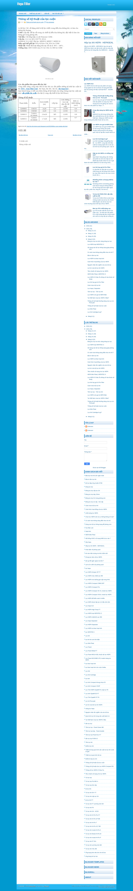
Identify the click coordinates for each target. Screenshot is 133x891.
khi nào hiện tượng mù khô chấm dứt (96, 553)
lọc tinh (87, 678)
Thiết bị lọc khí (36, 12)
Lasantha (98, 886)
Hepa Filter (23, 3)
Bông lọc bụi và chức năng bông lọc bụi (99, 241)
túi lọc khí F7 (89, 800)
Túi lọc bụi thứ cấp (91, 785)
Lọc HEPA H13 (88, 84)
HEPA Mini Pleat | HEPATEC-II (96, 274)
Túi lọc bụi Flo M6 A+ (91, 781)
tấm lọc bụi (88, 723)
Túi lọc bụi (88, 777)
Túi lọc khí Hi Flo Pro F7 (92, 815)
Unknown (90, 426)
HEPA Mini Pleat (90, 534)
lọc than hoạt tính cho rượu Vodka (95, 667)
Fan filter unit (89, 528)
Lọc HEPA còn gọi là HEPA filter (103, 124)
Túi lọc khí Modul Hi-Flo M (93, 834)
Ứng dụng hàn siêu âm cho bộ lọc (95, 852)
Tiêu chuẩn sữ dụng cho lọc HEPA (97, 271)
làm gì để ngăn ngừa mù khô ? (94, 561)
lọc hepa (88, 568)
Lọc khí (87, 636)
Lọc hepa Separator (91, 621)
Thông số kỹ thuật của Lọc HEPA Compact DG (99, 766)
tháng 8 (90, 316)
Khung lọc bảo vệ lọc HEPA (93, 557)
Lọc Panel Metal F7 (91, 651)
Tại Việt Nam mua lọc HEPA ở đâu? (98, 298)
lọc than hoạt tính (90, 663)
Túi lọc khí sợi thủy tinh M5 (93, 845)
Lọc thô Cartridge (90, 675)
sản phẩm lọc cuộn (29, 93)
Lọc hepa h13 (89, 606)
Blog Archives (105, 33)
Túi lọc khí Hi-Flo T (91, 822)
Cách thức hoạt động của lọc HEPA (98, 261)
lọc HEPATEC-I (90, 632)
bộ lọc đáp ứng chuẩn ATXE (93, 483)
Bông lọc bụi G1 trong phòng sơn (95, 498)
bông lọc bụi (89, 487)
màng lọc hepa (89, 708)
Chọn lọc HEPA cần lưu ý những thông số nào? (99, 517)
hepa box (88, 531)
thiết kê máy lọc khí (91, 759)
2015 (87, 229)
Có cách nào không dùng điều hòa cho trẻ (97, 520)
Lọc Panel (88, 647)
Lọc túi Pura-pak (90, 701)
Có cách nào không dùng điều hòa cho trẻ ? (100, 252)
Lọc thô (87, 671)
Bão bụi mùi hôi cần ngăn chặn (94, 475)
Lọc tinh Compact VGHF (92, 686)
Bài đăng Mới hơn (23, 135)
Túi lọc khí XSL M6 (91, 849)
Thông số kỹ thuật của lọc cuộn (37, 19)
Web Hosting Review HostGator (107, 887)
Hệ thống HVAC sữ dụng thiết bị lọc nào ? (98, 538)
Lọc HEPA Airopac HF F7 (93, 572)
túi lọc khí (88, 789)
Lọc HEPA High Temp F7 (92, 609)
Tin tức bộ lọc (58, 12)
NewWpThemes (81, 886)
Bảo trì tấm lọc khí (92, 255)
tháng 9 (90, 239)
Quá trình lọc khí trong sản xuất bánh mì (97, 716)
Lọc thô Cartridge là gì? (100, 139)
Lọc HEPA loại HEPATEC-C (95, 244)
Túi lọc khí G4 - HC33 (92, 811)
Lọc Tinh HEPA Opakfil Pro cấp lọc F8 (96, 690)
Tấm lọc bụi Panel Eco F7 (93, 735)
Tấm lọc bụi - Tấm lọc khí (95, 291)
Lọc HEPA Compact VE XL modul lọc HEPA (98, 591)
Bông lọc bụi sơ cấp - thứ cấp (94, 502)
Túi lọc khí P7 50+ (90, 841)
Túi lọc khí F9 (89, 807)
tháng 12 (90, 230)
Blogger (103, 467)
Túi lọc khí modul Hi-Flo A (93, 830)
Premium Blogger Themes (108, 886)
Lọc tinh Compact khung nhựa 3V (95, 682)
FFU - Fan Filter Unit (29, 89)
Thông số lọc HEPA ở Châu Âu (94, 770)
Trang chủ (111, 5)
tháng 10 (90, 236)
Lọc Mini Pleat (91, 309)
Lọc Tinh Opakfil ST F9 (92, 697)
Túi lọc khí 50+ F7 (90, 792)
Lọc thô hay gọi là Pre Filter (101, 167)
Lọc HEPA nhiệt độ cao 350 (93, 617)
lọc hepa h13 (63, 89)
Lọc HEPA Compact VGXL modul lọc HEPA (98, 594)
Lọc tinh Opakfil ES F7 (92, 693)
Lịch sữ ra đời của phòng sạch (94, 564)
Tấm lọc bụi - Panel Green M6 (94, 727)
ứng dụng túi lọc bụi (91, 856)
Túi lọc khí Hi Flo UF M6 (92, 819)
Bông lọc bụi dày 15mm (92, 494)
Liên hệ (46, 13)
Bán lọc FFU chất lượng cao (102, 208)
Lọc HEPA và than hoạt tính (95, 258)
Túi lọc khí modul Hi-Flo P (93, 837)
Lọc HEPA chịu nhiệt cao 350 (94, 576)
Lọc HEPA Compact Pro (92, 587)
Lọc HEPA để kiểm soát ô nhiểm (95, 598)
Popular (88, 33)
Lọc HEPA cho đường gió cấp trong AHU (97, 579)
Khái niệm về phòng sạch (92, 549)
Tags (95, 33)
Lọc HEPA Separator (91, 624)
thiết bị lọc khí (89, 746)
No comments (50, 22)
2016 (87, 226)
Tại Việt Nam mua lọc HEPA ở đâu (95, 720)
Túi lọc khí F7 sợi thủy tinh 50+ (94, 804)
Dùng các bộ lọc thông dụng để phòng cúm (98, 524)
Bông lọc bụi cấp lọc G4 (92, 490)
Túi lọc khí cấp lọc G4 (92, 796)
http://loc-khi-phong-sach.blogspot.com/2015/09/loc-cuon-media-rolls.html (47, 126)
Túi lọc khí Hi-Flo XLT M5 (93, 826)
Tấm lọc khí (88, 742)
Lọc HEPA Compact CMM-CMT (94, 583)
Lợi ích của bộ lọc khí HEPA (95, 268)
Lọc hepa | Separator (93, 288)
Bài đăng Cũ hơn (77, 135)
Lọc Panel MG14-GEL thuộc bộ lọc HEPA (98, 654)
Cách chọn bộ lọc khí (93, 285)
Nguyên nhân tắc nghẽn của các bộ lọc (99, 265)
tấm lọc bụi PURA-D (91, 738)
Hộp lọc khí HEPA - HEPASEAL (98, 42)
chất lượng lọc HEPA (91, 513)
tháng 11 (90, 233)
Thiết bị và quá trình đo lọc (93, 755)
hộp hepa (88, 542)
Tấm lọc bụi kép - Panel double (94, 731)
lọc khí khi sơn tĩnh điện (92, 639)
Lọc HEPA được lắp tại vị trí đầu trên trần (97, 602)
